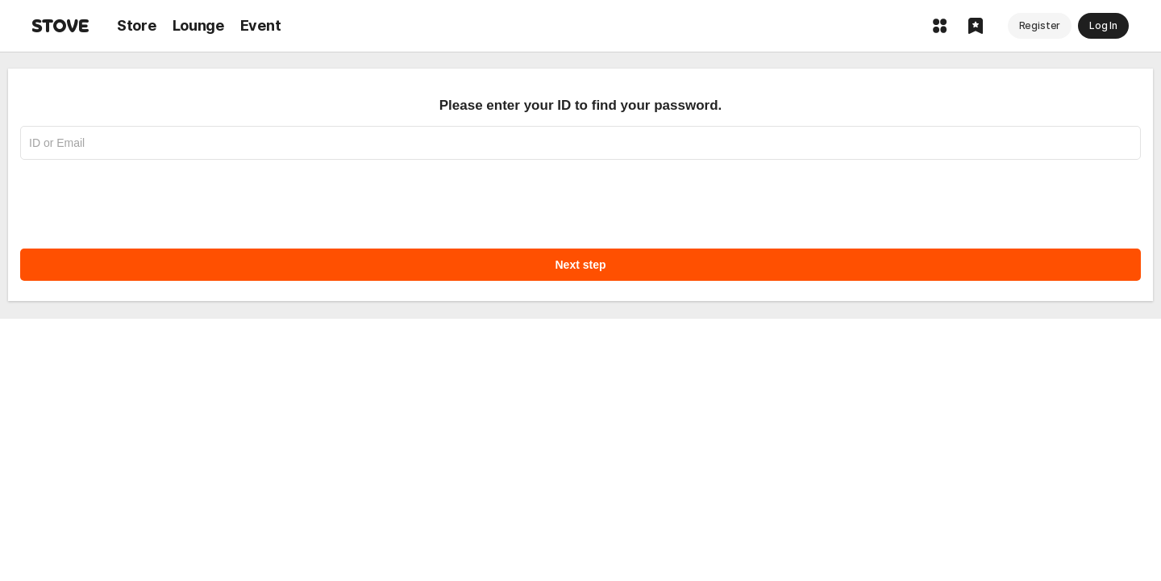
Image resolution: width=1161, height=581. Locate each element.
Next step (580, 264)
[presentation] (142, 196)
